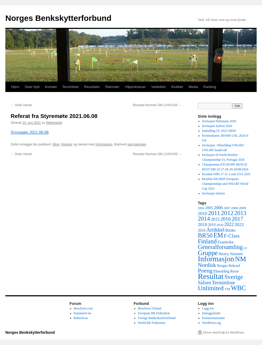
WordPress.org (211, 323)
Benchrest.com (83, 308)
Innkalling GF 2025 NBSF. (219, 131)
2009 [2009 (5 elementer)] (242, 208)
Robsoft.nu (81, 318)
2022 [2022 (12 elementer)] (229, 224)
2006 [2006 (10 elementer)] (218, 207)
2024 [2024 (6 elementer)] (201, 230)
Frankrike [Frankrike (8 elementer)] (226, 242)
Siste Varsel (21, 105)
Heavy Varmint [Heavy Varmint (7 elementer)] (230, 254)
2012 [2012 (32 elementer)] (227, 212)
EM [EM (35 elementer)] (218, 235)
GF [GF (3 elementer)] (245, 248)
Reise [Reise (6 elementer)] (234, 271)
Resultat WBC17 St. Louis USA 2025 (226, 174)
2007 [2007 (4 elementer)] (227, 208)
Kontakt (51, 87)
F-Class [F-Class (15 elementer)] (232, 236)
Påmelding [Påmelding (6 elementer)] (221, 271)
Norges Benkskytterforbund (58, 18)
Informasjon (104, 144)
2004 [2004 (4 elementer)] (201, 208)
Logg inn (208, 308)
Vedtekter (158, 87)
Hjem (15, 87)
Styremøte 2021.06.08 (30, 132)
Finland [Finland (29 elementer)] (207, 241)
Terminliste (70, 87)
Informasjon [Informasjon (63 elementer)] (216, 259)
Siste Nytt (32, 87)
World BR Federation (151, 323)
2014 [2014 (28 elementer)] (204, 218)
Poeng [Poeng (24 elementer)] (205, 270)
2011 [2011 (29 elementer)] (214, 212)
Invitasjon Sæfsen (213, 193)
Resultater (92, 87)
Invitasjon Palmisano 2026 (219, 121)
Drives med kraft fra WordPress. (224, 332)
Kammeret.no (82, 313)
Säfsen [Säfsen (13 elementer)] (204, 282)
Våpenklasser (135, 87)
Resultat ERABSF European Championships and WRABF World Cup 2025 (225, 183)
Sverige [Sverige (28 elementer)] (233, 277)
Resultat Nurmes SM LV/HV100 (157, 105)
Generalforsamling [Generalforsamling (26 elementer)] (220, 247)
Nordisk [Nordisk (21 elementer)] (207, 265)
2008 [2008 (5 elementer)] (234, 208)
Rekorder (112, 87)
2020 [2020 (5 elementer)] (219, 225)
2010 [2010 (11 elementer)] (202, 213)
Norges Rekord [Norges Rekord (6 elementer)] (228, 265)
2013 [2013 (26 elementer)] (240, 213)
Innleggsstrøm (211, 313)
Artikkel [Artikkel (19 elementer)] (215, 230)
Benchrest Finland (149, 308)
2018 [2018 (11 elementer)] (202, 224)
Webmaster (54, 123)
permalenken (137, 144)
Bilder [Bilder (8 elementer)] (230, 230)
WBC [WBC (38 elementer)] (238, 288)
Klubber (177, 87)
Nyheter (66, 144)
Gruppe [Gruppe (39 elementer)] (208, 252)
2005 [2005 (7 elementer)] (209, 208)
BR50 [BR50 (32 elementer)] (205, 235)
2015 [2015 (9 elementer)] (215, 219)
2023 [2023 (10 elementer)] (239, 224)
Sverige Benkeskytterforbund (157, 318)
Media (193, 87)
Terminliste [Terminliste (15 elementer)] (223, 282)
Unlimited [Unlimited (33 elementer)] (211, 288)
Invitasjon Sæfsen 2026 (217, 126)
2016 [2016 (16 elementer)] (225, 219)
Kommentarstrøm (213, 318)
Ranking (209, 87)
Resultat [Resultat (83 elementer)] (211, 276)
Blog (56, 144)
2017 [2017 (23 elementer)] (237, 219)
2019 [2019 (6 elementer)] (211, 225)
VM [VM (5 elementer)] (227, 289)
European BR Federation (154, 313)
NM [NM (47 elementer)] (240, 259)
